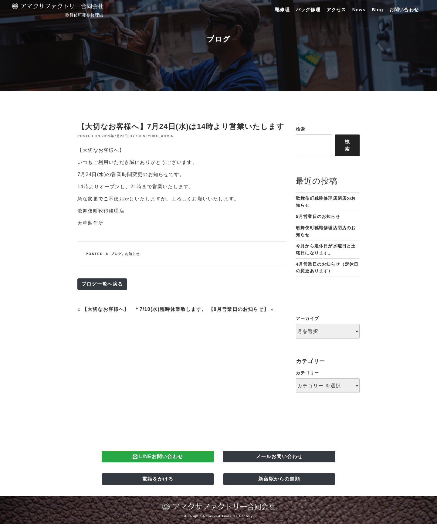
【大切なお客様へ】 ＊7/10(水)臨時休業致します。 (144, 309)
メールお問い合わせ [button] (279, 456)
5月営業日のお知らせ (318, 216)
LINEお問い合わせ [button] (158, 456)
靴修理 (282, 9)
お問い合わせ (404, 9)
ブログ (116, 254)
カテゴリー (307, 372)
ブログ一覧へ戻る (102, 284)
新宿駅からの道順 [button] (279, 478)
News (359, 9)
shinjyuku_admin (155, 136)
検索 (300, 129)
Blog (377, 9)
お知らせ (132, 254)
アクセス (336, 9)
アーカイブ (307, 318)
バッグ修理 (308, 9)
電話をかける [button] (157, 478)
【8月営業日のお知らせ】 (238, 309)
